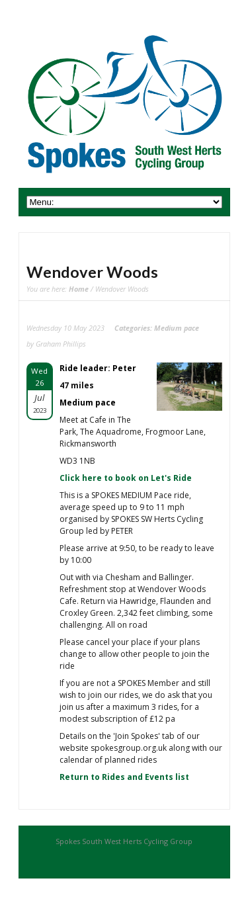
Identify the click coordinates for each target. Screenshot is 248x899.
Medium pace (176, 328)
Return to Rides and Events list (124, 777)
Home (79, 289)
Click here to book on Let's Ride (126, 478)
